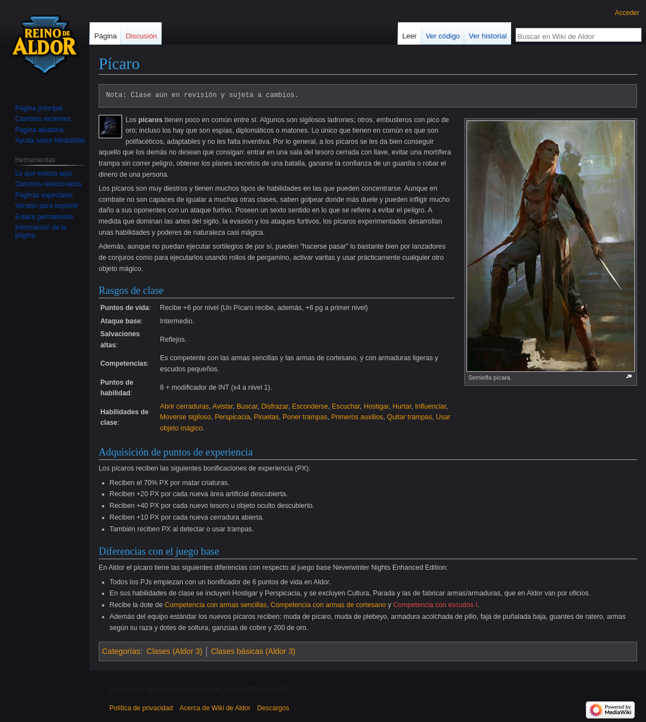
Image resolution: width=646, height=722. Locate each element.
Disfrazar (274, 406)
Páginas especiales (43, 195)
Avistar (222, 406)
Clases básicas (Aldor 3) (253, 651)
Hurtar (401, 406)
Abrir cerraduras (184, 406)
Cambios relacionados (48, 184)
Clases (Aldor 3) (174, 651)
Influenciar (430, 406)
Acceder (627, 13)
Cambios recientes (42, 119)
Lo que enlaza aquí (43, 173)
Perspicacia (232, 417)
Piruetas (266, 417)
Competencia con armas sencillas (215, 605)
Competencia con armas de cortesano (328, 605)
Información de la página (40, 231)
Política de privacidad (141, 708)
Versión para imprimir (46, 206)
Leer (409, 36)
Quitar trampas (409, 417)
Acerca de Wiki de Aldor (214, 708)
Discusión (141, 36)
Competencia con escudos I (435, 605)
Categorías (121, 651)
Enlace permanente (44, 217)
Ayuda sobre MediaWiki (50, 140)
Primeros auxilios (357, 417)
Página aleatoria (39, 130)
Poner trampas (305, 417)
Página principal (38, 108)
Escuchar (346, 406)
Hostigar (376, 406)
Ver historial (488, 36)
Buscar (246, 406)
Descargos (273, 708)
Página (105, 36)
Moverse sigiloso (185, 417)
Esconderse (310, 406)
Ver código (443, 36)
